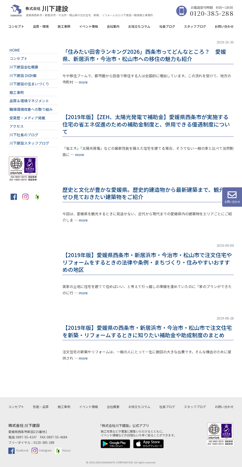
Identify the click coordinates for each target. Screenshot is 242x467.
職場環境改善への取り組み (31, 109)
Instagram (42, 450)
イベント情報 (88, 26)
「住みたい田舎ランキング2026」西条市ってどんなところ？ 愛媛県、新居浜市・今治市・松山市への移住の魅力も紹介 (144, 55)
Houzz (63, 450)
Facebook (18, 450)
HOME (14, 50)
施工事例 (64, 26)
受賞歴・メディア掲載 (27, 117)
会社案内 (113, 26)
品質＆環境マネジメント (29, 100)
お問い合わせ (224, 26)
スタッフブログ (195, 26)
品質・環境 (41, 26)
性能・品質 (41, 406)
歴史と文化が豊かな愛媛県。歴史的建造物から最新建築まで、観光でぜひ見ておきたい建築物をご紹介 (146, 193)
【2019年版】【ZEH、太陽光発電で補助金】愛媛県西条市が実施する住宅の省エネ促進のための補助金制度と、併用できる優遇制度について (146, 124)
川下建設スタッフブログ (29, 143)
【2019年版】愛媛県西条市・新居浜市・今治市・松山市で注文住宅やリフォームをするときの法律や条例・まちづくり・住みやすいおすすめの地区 (147, 262)
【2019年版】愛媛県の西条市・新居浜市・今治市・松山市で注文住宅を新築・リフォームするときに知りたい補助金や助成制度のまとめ (147, 331)
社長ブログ (167, 26)
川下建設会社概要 (23, 67)
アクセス (16, 126)
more (83, 82)
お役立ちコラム (139, 26)
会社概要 (113, 406)
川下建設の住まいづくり (29, 83)
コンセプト (16, 26)
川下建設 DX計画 (23, 75)
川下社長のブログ (23, 134)
